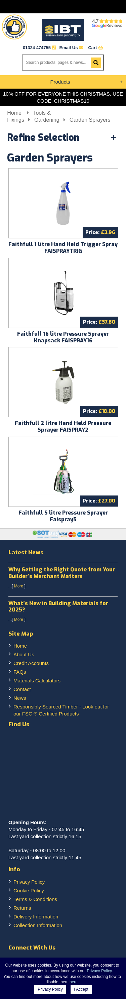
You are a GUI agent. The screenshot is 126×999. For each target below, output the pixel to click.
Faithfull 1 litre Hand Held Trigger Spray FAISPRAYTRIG (63, 247)
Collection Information (37, 925)
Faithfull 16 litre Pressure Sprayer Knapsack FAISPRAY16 (63, 337)
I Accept (81, 989)
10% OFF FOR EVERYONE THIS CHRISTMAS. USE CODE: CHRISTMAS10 (63, 97)
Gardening (46, 120)
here (74, 982)
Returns (22, 908)
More (18, 586)
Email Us (71, 47)
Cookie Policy (28, 890)
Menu (63, 6)
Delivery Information (35, 916)
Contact (22, 689)
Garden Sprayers (90, 120)
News (19, 698)
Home (15, 113)
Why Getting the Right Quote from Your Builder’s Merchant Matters (61, 572)
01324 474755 (37, 47)
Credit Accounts (31, 663)
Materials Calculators (36, 680)
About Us (23, 654)
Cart (95, 47)
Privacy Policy (29, 882)
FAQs (19, 672)
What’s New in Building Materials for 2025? (58, 606)
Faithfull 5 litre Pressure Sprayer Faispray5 (63, 516)
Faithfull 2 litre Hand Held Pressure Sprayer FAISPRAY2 (63, 426)
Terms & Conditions (35, 899)
